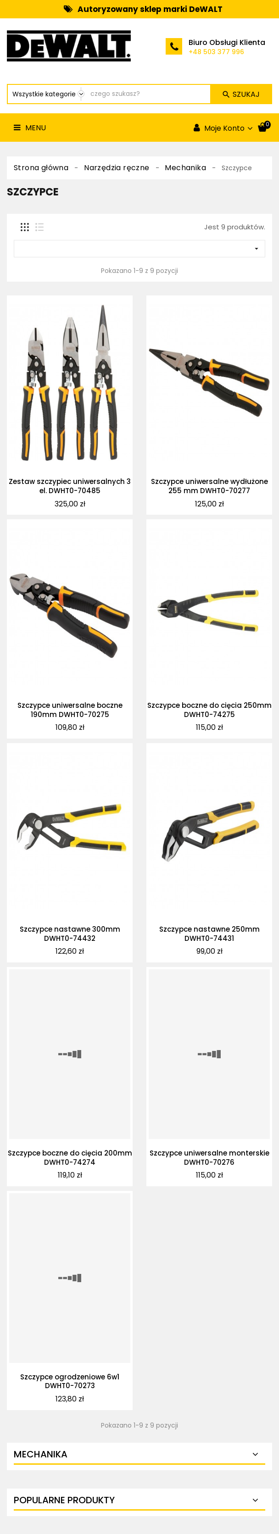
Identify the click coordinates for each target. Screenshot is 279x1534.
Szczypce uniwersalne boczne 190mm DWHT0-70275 (70, 709)
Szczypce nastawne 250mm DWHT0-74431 (209, 933)
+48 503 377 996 (216, 51)
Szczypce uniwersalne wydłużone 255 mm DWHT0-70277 (209, 486)
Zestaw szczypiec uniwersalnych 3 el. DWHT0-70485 (70, 486)
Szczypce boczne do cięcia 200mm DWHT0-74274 (70, 1157)
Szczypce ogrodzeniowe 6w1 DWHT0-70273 (69, 1381)
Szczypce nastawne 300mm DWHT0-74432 (70, 933)
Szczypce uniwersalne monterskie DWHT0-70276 (209, 1157)
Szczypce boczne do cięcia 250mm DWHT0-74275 (209, 709)
